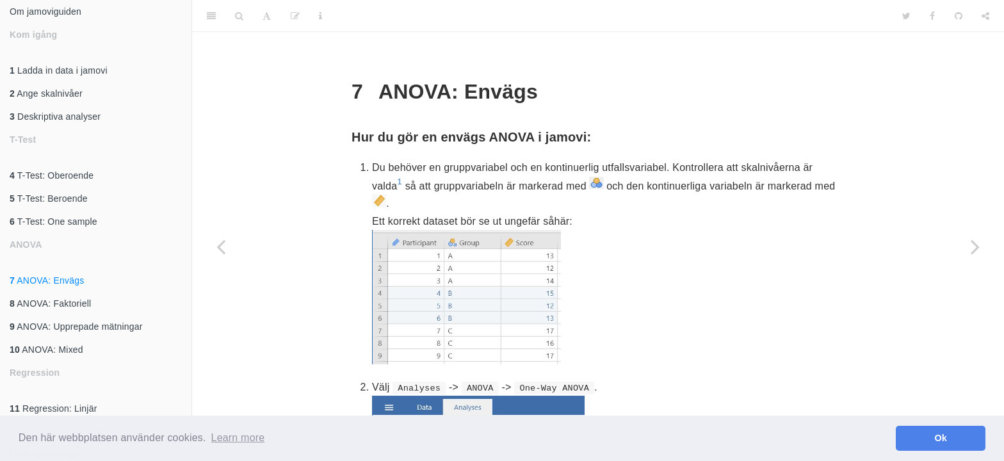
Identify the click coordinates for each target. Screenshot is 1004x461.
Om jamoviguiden (45, 11)
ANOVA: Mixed (46, 349)
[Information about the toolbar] (320, 16)
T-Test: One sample (53, 221)
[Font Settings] (266, 16)
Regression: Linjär (53, 408)
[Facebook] (932, 16)
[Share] (985, 16)
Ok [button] (940, 438)
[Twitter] (906, 16)
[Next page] (975, 246)
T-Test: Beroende (49, 198)
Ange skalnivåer (46, 93)
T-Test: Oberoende (51, 175)
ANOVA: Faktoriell (50, 303)
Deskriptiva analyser (55, 116)
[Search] (239, 16)
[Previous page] (221, 246)
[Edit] (295, 16)
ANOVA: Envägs (47, 280)
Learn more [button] (238, 437)
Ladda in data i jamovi (59, 70)
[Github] (958, 16)
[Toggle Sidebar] (211, 16)
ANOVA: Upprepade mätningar (76, 326)
